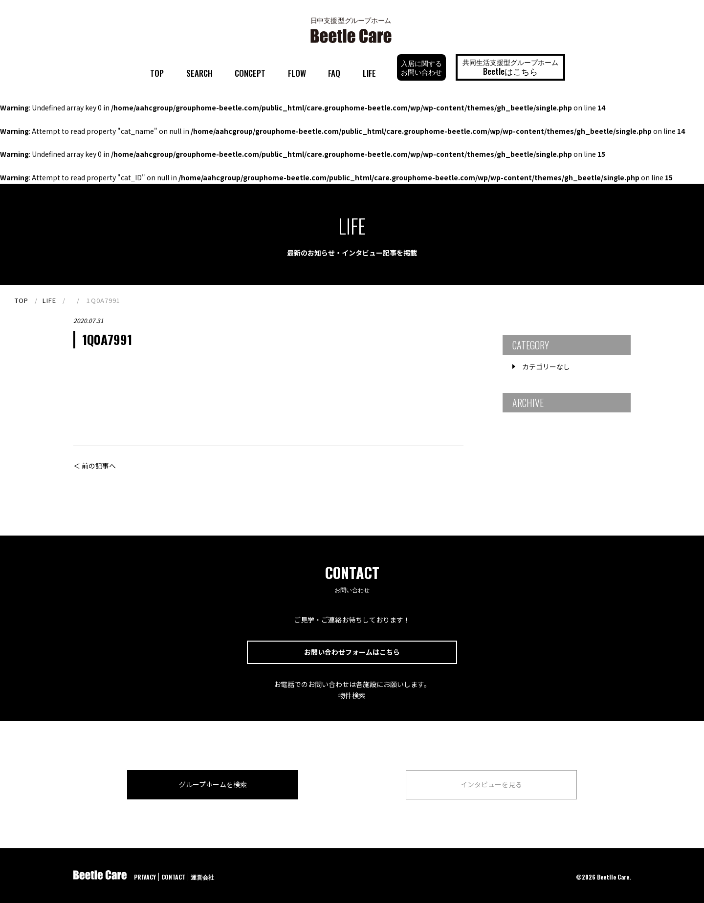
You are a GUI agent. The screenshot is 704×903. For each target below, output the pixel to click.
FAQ (334, 73)
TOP (157, 73)
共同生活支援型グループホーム (510, 67)
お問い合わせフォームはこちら (352, 652)
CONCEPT (250, 73)
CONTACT (173, 877)
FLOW (297, 73)
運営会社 (202, 877)
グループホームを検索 (213, 784)
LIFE (369, 73)
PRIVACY (145, 877)
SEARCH (199, 73)
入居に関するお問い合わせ (421, 67)
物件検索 (352, 695)
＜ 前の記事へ (94, 466)
